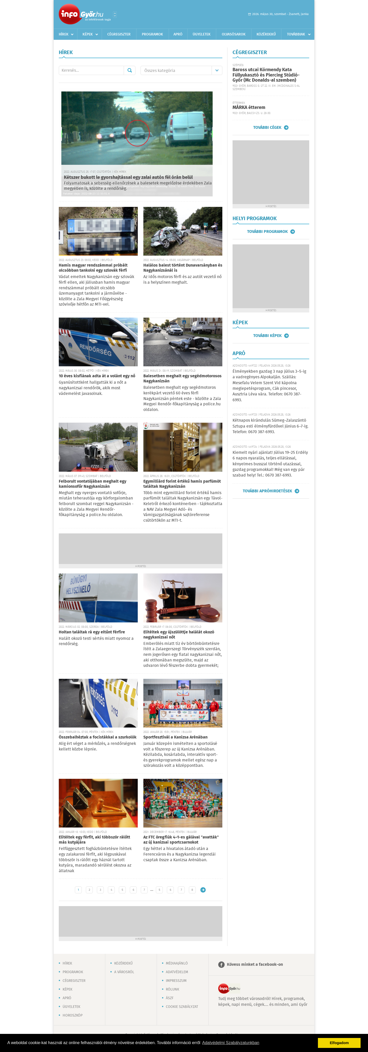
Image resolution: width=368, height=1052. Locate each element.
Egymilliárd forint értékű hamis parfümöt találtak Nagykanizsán (182, 484)
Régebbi (203, 890)
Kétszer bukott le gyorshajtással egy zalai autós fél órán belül (128, 177)
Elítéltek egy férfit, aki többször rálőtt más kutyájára (94, 840)
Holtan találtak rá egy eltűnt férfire (92, 632)
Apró (178, 34)
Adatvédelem (177, 972)
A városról (124, 972)
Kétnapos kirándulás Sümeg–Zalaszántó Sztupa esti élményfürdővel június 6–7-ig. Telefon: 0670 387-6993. (270, 426)
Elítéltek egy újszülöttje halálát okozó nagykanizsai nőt (178, 635)
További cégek (267, 127)
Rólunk (172, 989)
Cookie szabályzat (182, 1007)
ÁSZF (170, 998)
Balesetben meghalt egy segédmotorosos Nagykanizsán (182, 378)
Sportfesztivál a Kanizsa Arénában (175, 737)
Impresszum (176, 981)
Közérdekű (266, 34)
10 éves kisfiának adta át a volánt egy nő (97, 376)
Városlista (115, 14)
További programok (267, 231)
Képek (88, 34)
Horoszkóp (73, 1015)
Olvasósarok (234, 34)
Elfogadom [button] (339, 1043)
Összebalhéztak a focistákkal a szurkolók (97, 737)
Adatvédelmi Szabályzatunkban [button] (230, 1043)
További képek (267, 335)
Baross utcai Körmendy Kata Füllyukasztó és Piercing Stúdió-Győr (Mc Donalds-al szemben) (266, 75)
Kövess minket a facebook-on (255, 964)
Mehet (129, 70)
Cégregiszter (119, 34)
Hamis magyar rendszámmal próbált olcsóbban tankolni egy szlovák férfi (93, 268)
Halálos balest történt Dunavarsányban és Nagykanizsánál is (182, 268)
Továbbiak (296, 34)
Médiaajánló (177, 963)
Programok (152, 34)
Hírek (63, 34)
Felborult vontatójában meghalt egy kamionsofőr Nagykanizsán (92, 484)
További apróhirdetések (267, 491)
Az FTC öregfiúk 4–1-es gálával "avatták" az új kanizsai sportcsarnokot (181, 840)
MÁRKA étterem (249, 107)
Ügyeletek (202, 34)
